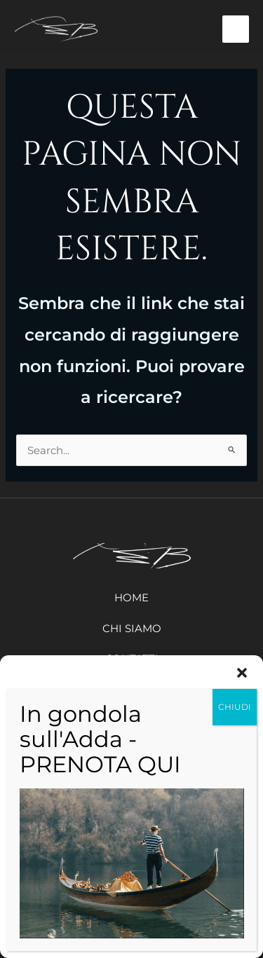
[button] (242, 673)
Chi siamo (131, 628)
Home (131, 597)
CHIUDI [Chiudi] (234, 707)
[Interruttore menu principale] (236, 29)
